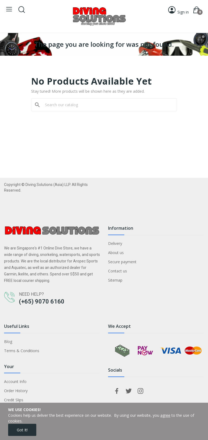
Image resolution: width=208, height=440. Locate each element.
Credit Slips (13, 399)
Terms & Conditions (21, 350)
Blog (8, 341)
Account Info (15, 381)
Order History (16, 390)
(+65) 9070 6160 (41, 301)
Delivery (115, 243)
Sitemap (115, 280)
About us (116, 252)
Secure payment (122, 261)
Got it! (22, 429)
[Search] (107, 104)
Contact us (117, 271)
